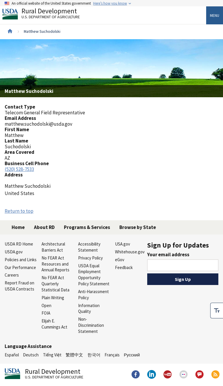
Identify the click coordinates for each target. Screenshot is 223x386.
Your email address (168, 254)
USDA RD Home (19, 244)
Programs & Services (87, 227)
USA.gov (122, 244)
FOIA (46, 313)
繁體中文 (74, 355)
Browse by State (137, 227)
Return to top (19, 211)
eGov (119, 259)
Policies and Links (21, 259)
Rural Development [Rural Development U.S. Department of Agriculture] (45, 15)
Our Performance (20, 267)
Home (18, 227)
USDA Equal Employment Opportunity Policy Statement (93, 274)
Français (112, 355)
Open (46, 305)
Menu (214, 15)
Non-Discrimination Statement (91, 325)
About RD (44, 227)
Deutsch (31, 355)
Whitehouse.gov (130, 252)
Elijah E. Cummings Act (54, 324)
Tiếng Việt (52, 355)
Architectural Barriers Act (53, 247)
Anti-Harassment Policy (93, 294)
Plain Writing (53, 297)
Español (12, 355)
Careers (12, 275)
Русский (132, 355)
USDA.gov (14, 252)
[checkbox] (216, 301)
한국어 (93, 355)
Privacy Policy (90, 258)
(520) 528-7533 (19, 169)
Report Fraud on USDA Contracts (19, 286)
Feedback (124, 267)
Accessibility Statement (89, 247)
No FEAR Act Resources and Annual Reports (55, 264)
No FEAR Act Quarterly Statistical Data (55, 284)
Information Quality (89, 308)
